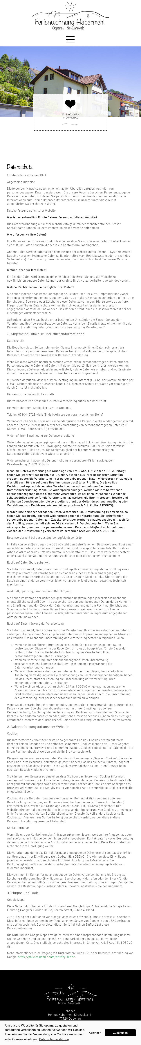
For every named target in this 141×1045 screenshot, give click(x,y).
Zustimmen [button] (120, 1032)
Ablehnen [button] (95, 1032)
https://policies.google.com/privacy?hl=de (46, 957)
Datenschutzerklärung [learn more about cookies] (54, 1039)
